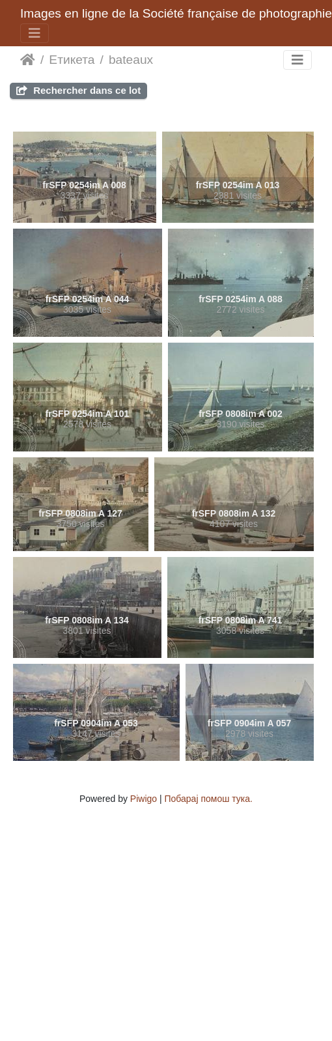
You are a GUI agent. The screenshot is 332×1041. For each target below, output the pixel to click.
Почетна (27, 60)
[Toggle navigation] (34, 33)
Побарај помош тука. (209, 798)
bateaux (131, 59)
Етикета (71, 59)
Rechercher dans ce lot (78, 90)
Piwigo (143, 798)
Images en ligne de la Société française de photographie (176, 13)
